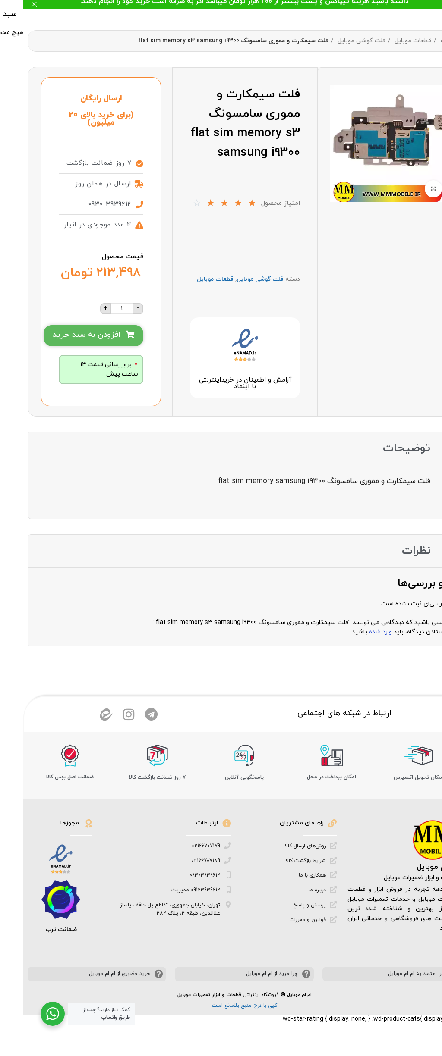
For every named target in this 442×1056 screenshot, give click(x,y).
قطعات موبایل (388, 41)
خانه (422, 41)
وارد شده (357, 633)
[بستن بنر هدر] (11, 4)
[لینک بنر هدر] (234, 4)
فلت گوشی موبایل (337, 41)
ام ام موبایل (414, 873)
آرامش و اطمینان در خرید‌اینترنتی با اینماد (221, 384)
